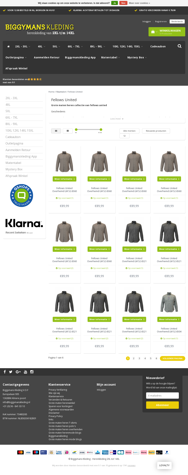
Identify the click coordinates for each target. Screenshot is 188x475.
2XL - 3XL (23, 46)
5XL (57, 46)
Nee (123, 3)
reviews (131, 465)
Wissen (30, 233)
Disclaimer (54, 412)
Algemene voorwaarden (61, 409)
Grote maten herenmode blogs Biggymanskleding (65, 434)
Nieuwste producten (156, 130)
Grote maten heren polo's (62, 426)
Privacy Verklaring (58, 389)
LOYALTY (164, 465)
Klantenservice (56, 396)
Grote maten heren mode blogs (65, 439)
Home (51, 91)
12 (124, 135)
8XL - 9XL (98, 46)
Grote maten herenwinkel (62, 403)
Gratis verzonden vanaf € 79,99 (157, 10)
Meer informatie (65, 178)
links (51, 419)
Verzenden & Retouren (60, 399)
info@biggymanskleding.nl (16, 402)
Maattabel (61, 91)
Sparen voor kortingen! (61, 406)
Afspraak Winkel (17, 68)
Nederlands (177, 21)
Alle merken (129, 130)
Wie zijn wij (54, 393)
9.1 (13, 82)
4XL (42, 46)
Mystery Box (138, 57)
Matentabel (111, 57)
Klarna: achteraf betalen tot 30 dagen (96, 10)
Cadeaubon (158, 46)
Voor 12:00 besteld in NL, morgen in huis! (31, 10)
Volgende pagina (172, 358)
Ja (114, 3)
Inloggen (146, 21)
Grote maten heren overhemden (65, 429)
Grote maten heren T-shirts (63, 422)
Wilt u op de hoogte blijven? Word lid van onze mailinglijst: (161, 385)
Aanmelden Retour (46, 57)
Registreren (161, 21)
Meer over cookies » (139, 3)
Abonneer (162, 405)
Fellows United (75, 91)
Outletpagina (17, 57)
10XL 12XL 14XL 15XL (129, 46)
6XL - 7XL (76, 46)
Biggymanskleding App (80, 57)
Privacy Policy (56, 416)
